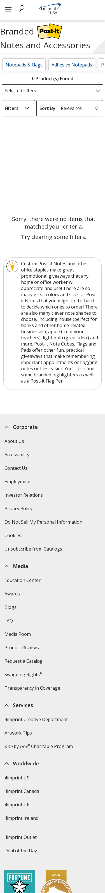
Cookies (13, 537)
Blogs (10, 607)
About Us (14, 441)
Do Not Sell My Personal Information (44, 524)
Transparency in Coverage (33, 690)
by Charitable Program (38, 746)
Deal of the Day (20, 851)
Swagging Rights (23, 674)
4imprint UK (17, 805)
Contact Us (15, 468)
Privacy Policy (19, 510)
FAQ (8, 621)
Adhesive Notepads (72, 65)
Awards (12, 594)
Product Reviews (21, 648)
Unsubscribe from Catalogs (34, 551)
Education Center (22, 580)
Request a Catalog (23, 661)
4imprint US (16, 778)
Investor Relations (24, 497)
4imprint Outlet (20, 837)
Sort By (47, 108)
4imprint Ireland (21, 818)
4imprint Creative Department (36, 719)
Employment (17, 481)
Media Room (17, 634)
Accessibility (16, 455)
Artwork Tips (18, 733)
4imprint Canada (21, 791)
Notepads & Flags (24, 65)
